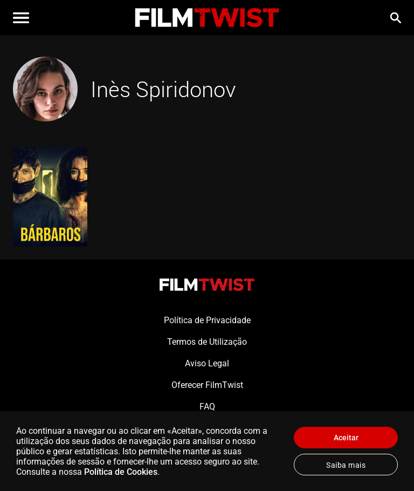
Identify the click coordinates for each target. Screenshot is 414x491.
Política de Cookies (120, 472)
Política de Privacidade (207, 320)
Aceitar (346, 437)
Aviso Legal (207, 363)
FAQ (207, 406)
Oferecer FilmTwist (207, 385)
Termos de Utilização (207, 342)
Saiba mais (345, 465)
